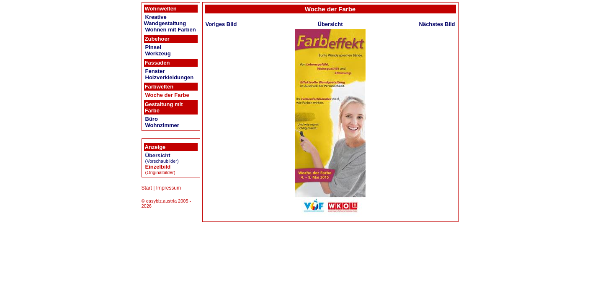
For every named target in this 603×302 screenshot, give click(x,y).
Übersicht (157, 155)
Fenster (155, 71)
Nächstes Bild (437, 24)
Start (147, 188)
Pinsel (153, 47)
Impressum (168, 188)
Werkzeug (158, 53)
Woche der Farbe (167, 95)
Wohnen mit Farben (170, 29)
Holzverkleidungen (169, 77)
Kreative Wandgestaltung (165, 20)
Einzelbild (158, 167)
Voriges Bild (221, 24)
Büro (151, 119)
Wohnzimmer (162, 125)
